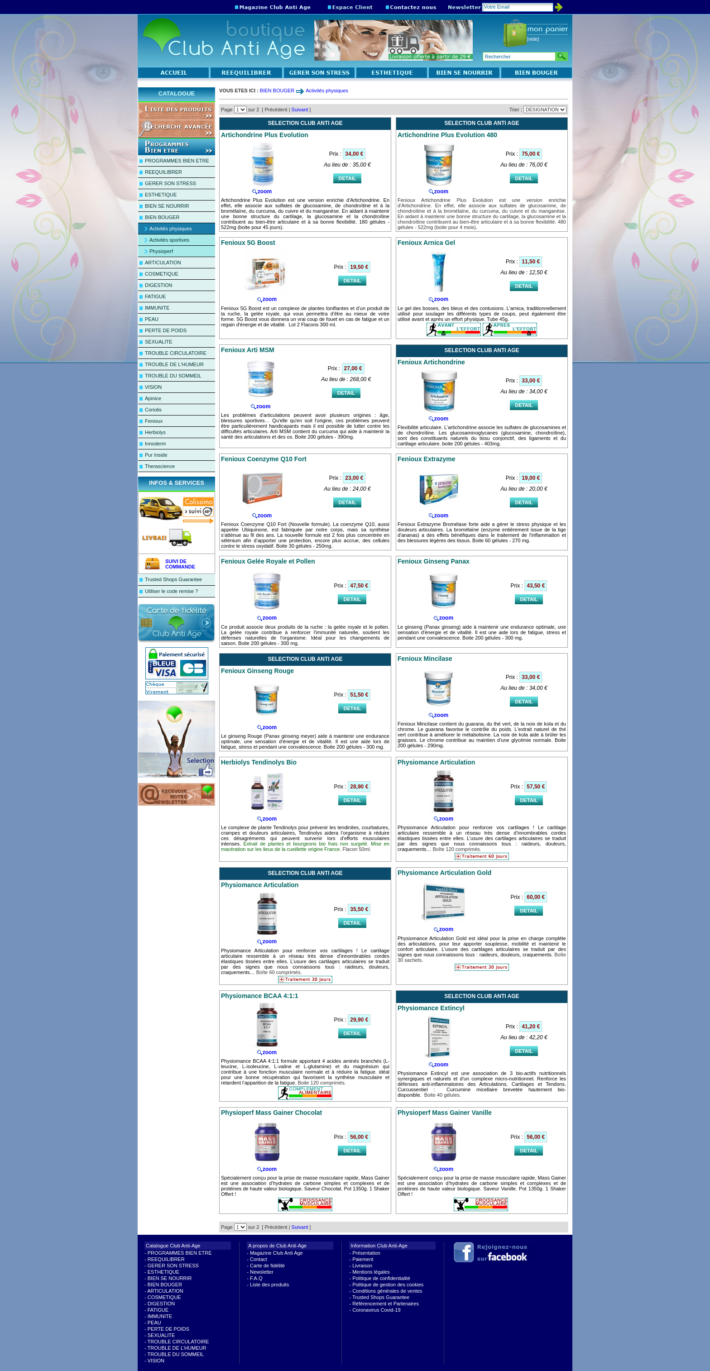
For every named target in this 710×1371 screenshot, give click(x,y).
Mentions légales (371, 1272)
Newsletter (261, 1272)
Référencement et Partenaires (385, 1303)
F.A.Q (256, 1278)
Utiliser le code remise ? (171, 591)
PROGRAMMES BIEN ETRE (177, 160)
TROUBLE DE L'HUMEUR (174, 364)
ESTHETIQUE (161, 194)
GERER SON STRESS (170, 183)
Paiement (362, 1259)
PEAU (151, 319)
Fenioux (154, 421)
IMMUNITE (157, 308)
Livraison (362, 1265)
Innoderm (155, 443)
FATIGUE (155, 296)
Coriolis (153, 409)
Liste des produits (269, 1284)
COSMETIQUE (161, 274)
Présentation (366, 1253)
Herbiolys (155, 432)
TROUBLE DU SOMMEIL (173, 375)
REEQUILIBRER (163, 172)
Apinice (153, 398)
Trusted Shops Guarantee (173, 579)
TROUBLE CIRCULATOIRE (175, 353)
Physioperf (161, 251)
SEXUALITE (159, 341)
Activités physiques (170, 228)
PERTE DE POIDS (166, 330)
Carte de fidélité (267, 1265)
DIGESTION (159, 285)
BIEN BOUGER (162, 217)
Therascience (160, 466)
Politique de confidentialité (381, 1278)
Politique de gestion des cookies (387, 1284)
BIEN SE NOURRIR (167, 206)
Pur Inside (156, 455)
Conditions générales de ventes (387, 1291)
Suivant (300, 109)
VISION (153, 387)
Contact (258, 1259)
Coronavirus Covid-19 (376, 1310)
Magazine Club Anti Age (276, 1253)
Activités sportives (169, 240)
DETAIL (347, 178)
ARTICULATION (163, 262)
